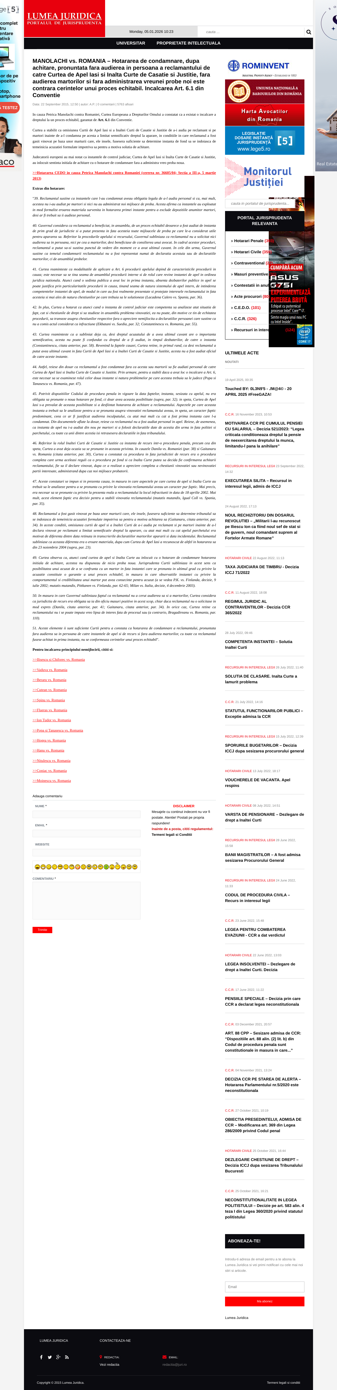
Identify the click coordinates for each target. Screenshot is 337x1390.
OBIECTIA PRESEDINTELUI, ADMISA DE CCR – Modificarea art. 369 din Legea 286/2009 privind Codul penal (263, 1125)
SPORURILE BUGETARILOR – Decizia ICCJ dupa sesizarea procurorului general (264, 748)
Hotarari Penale (252, 240)
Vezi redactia (109, 1365)
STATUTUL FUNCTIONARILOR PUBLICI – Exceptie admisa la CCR (264, 713)
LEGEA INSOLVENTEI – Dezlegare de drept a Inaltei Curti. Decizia (260, 967)
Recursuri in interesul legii (263, 330)
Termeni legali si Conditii (172, 835)
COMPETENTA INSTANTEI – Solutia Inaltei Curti (258, 644)
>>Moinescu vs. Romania (52, 780)
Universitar (131, 43)
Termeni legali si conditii (283, 1383)
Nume (39, 806)
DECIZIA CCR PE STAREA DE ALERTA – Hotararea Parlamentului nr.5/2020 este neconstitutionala (263, 1085)
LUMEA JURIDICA (54, 1341)
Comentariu (43, 879)
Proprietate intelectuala (189, 43)
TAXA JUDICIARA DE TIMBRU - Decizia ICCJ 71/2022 (262, 570)
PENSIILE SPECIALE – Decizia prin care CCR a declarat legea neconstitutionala (263, 1001)
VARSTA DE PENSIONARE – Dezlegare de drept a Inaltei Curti (264, 817)
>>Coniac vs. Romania (50, 770)
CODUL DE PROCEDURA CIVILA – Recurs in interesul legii (257, 898)
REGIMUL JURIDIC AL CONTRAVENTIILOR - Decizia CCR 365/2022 (257, 607)
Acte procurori (250, 296)
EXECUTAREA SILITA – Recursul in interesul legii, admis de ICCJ (258, 483)
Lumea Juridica (236, 1318)
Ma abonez (264, 1301)
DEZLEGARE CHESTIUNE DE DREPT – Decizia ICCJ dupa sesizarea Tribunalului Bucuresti (264, 1165)
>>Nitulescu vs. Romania (52, 760)
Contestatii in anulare (256, 285)
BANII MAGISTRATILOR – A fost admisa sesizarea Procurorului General (262, 857)
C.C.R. (243, 318)
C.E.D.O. (245, 307)
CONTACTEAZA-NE (115, 1341)
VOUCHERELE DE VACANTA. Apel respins (257, 783)
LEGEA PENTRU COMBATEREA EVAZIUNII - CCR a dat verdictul (255, 932)
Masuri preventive (253, 274)
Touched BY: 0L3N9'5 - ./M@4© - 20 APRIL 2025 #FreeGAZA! (258, 391)
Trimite (42, 930)
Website (42, 844)
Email (40, 825)
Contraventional (252, 263)
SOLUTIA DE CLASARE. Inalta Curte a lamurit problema (261, 679)
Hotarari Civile (251, 252)
